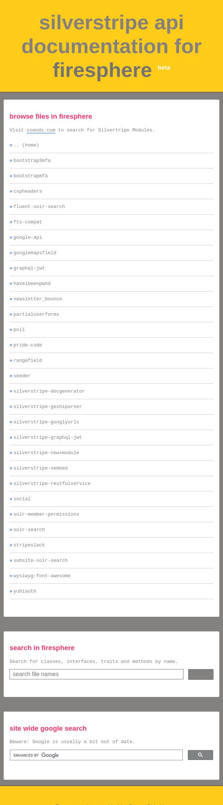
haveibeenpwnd (32, 295)
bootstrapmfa (31, 180)
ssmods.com (41, 130)
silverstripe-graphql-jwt (48, 460)
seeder (22, 394)
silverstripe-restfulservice (52, 509)
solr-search (29, 559)
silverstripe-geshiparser (48, 427)
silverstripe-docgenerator (49, 410)
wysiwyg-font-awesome (42, 608)
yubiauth (25, 625)
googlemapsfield (35, 262)
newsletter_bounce (38, 311)
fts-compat (28, 229)
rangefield (28, 377)
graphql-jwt (29, 278)
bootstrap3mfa (32, 163)
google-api (28, 245)
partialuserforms (36, 328)
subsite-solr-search (41, 592)
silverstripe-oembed (41, 493)
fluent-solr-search (39, 212)
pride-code (28, 361)
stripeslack (29, 575)
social (22, 526)
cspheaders (28, 196)
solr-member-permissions (46, 542)
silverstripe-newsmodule (46, 476)
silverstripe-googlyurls (46, 443)
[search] (96, 791)
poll (19, 344)
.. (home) (26, 147)
